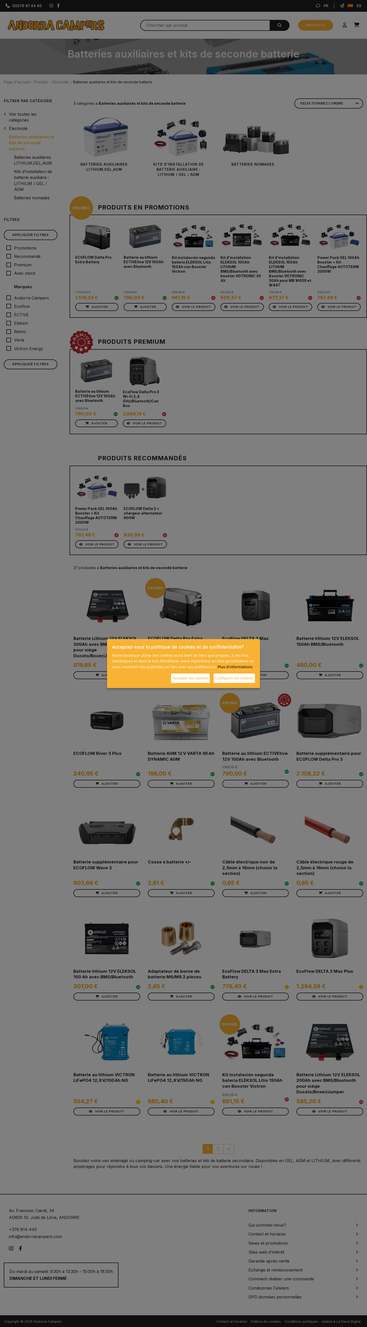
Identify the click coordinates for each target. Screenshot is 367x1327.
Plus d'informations (235, 666)
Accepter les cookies (190, 678)
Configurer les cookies (234, 678)
